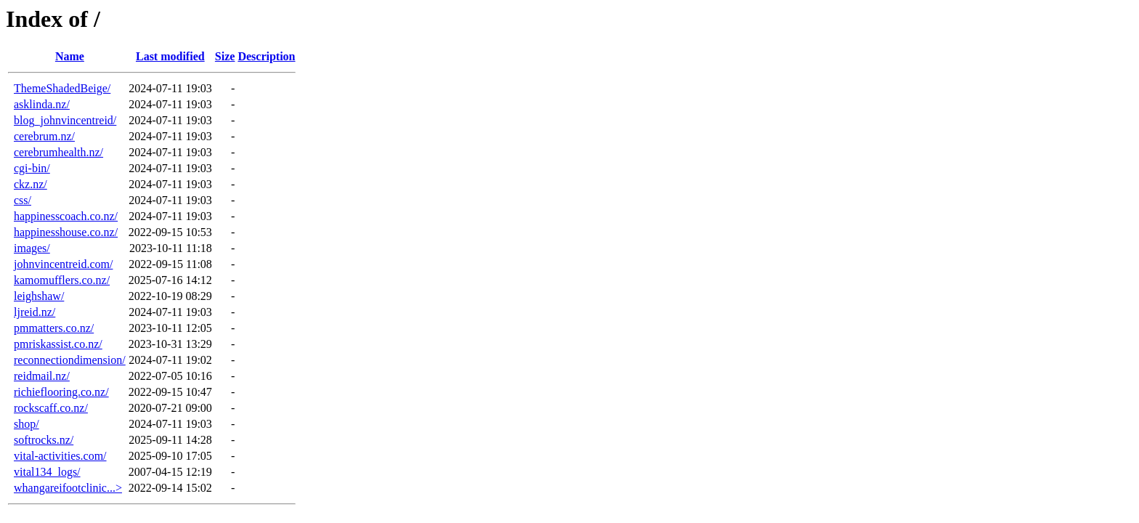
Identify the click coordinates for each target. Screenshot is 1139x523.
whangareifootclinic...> (68, 488)
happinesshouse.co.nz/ (66, 232)
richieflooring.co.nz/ (61, 392)
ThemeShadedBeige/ (62, 88)
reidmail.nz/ (42, 376)
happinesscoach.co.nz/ (66, 216)
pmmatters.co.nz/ (54, 328)
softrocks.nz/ (43, 440)
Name (69, 56)
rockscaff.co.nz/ (51, 408)
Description (266, 56)
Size (225, 56)
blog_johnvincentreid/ (65, 120)
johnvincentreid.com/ (63, 264)
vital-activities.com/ (60, 456)
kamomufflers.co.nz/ (62, 280)
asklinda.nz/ (42, 104)
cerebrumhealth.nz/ (58, 152)
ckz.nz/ (30, 184)
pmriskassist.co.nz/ (58, 344)
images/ (32, 248)
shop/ (26, 424)
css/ (22, 200)
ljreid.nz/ (34, 312)
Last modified (170, 56)
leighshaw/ (39, 296)
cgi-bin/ (32, 168)
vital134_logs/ (47, 472)
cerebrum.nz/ (44, 136)
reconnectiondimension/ (70, 360)
